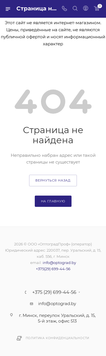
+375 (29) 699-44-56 (54, 292)
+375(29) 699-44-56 (53, 269)
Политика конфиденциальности (58, 338)
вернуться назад (53, 180)
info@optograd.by (59, 262)
